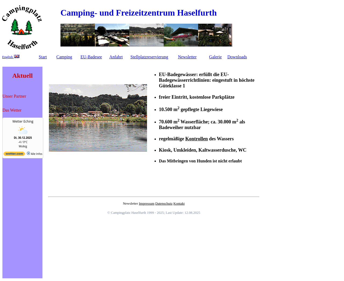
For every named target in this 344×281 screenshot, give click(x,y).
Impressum (147, 203)
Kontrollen (196, 138)
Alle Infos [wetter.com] (34, 154)
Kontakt (179, 203)
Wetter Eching (22, 121)
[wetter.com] (14, 155)
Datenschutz (164, 203)
